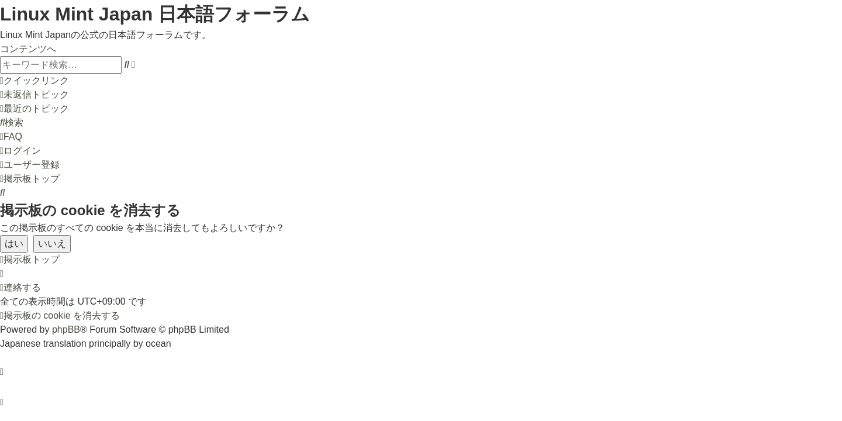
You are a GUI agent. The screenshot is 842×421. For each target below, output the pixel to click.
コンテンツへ (28, 49)
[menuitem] (34, 94)
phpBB (66, 329)
